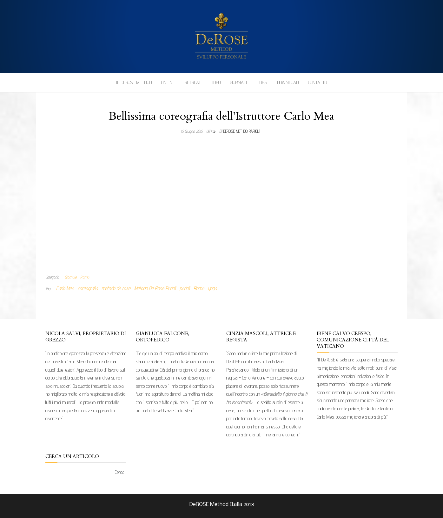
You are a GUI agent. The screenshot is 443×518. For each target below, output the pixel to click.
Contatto (317, 82)
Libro (215, 82)
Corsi (263, 82)
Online (168, 82)
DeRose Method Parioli (241, 131)
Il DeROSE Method (134, 82)
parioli (185, 288)
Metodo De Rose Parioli (155, 288)
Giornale (239, 82)
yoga (212, 288)
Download (288, 82)
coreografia (88, 288)
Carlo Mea (65, 288)
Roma (84, 276)
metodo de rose (116, 288)
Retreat (192, 82)
